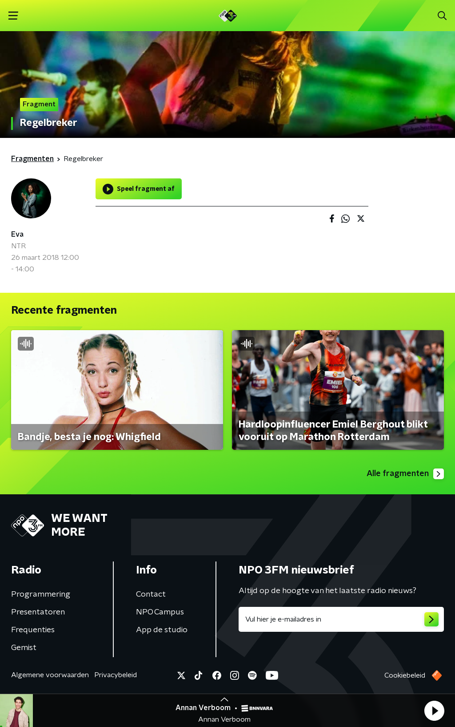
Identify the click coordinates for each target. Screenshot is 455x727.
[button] (434, 710)
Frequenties (33, 630)
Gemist (23, 648)
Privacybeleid (115, 675)
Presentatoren (38, 612)
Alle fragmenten (405, 474)
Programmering (40, 594)
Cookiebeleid (404, 675)
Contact (151, 594)
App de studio (162, 630)
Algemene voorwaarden (50, 675)
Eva (17, 234)
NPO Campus (160, 612)
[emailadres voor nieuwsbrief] (341, 619)
